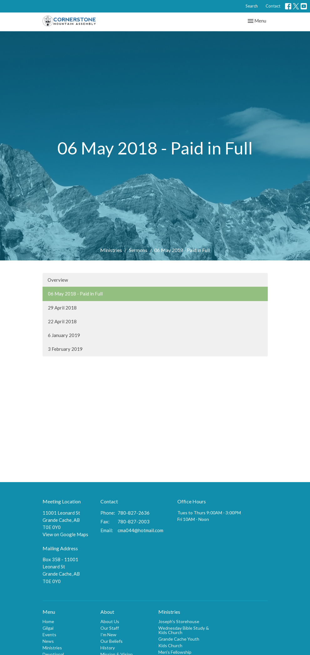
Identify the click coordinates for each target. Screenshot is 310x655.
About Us (109, 621)
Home (48, 621)
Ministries (111, 250)
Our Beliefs (111, 641)
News (48, 641)
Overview (58, 280)
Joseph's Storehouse (178, 621)
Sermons (138, 250)
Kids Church (170, 645)
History (107, 647)
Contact (273, 5)
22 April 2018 (62, 321)
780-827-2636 (134, 513)
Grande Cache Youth (178, 639)
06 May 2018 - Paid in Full (75, 293)
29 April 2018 (62, 307)
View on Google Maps (65, 534)
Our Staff (109, 628)
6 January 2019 (64, 335)
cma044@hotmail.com (140, 530)
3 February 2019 (65, 349)
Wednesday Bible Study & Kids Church (183, 630)
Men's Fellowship (174, 652)
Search (252, 5)
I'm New (108, 634)
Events (49, 634)
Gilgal (48, 628)
